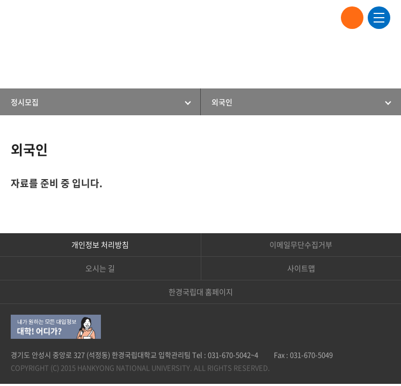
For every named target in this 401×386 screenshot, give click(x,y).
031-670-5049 (311, 355)
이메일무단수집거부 (300, 244)
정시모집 (25, 101)
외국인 (222, 101)
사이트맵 (301, 268)
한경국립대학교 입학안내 (54, 17)
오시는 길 (100, 268)
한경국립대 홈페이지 (201, 291)
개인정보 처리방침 (100, 244)
